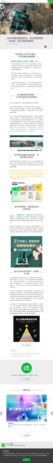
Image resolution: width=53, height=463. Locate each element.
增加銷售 (14, 355)
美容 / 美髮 (21, 353)
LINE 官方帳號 (28, 355)
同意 (26, 459)
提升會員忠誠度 (20, 355)
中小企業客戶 (14, 353)
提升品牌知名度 (36, 353)
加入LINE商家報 (26, 379)
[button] (51, 413)
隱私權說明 (44, 455)
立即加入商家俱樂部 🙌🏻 (26, 345)
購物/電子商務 (28, 353)
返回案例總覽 (26, 435)
